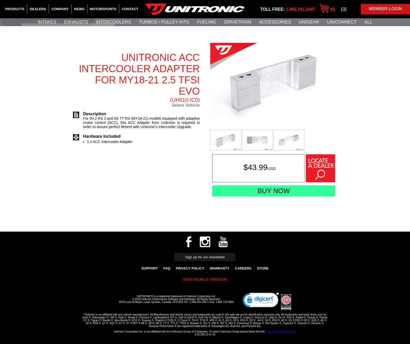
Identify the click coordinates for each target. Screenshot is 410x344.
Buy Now (274, 191)
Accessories (275, 22)
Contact (130, 9)
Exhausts (76, 22)
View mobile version (205, 279)
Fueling (207, 22)
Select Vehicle (186, 105)
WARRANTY (219, 268)
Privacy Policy (190, 268)
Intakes (47, 22)
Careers (243, 268)
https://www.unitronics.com (280, 331)
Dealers (38, 9)
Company (60, 9)
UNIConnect (342, 22)
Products (14, 9)
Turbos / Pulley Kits (164, 22)
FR (343, 9)
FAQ (166, 268)
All (368, 22)
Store (263, 268)
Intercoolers (113, 22)
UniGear (309, 22)
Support (149, 268)
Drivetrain (237, 22)
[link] (260, 301)
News (79, 9)
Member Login (385, 9)
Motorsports (103, 9)
